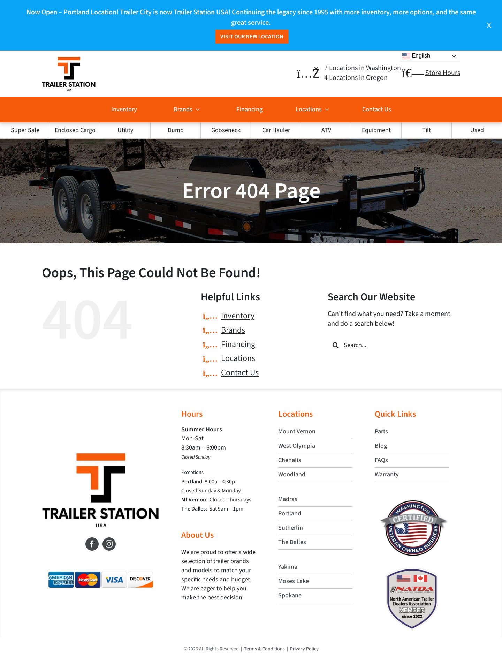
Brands (233, 330)
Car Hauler (276, 130)
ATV (326, 130)
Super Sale (25, 130)
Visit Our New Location (251, 36)
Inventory (237, 316)
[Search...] (394, 345)
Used (477, 130)
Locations (238, 358)
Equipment (376, 130)
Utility (125, 130)
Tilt (426, 130)
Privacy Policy (304, 648)
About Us (197, 535)
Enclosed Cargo (75, 130)
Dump (176, 130)
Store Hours (442, 73)
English (416, 56)
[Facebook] (92, 544)
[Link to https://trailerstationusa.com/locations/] (308, 74)
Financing (238, 344)
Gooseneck (226, 130)
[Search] (335, 345)
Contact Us (240, 373)
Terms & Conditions (264, 648)
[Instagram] (109, 544)
